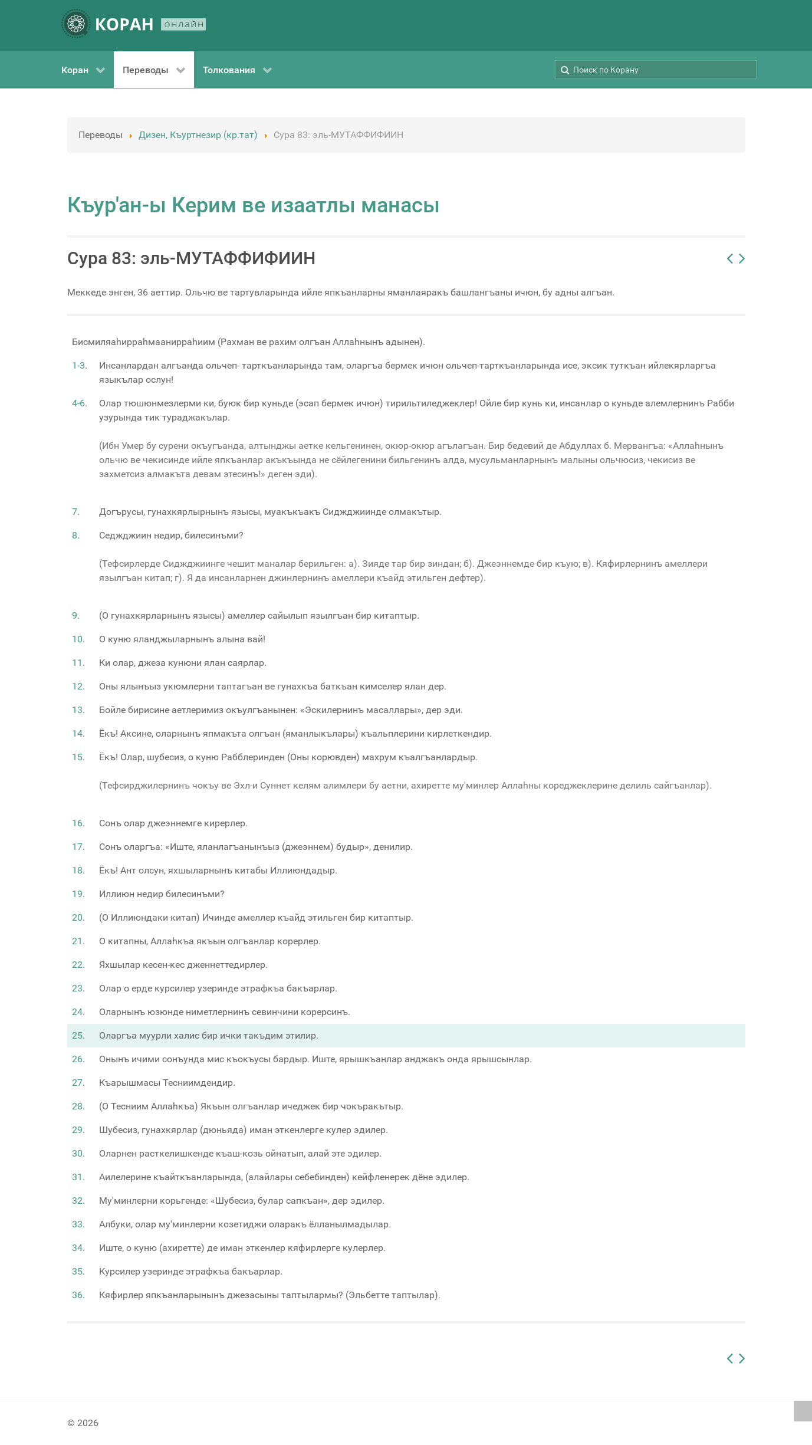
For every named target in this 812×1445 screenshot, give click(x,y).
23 (77, 988)
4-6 (78, 403)
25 (77, 1035)
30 (77, 1153)
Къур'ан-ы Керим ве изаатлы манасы (253, 205)
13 (77, 709)
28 (77, 1106)
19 (77, 893)
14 (77, 733)
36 (77, 1294)
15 (77, 757)
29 (77, 1129)
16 (77, 823)
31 (77, 1177)
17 (77, 846)
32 (77, 1200)
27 (77, 1082)
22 (77, 964)
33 (77, 1224)
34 (77, 1247)
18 (77, 870)
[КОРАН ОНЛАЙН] (133, 25)
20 (77, 917)
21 (77, 941)
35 (77, 1271)
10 (77, 639)
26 (77, 1059)
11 (77, 662)
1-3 (78, 365)
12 (77, 686)
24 (77, 1011)
